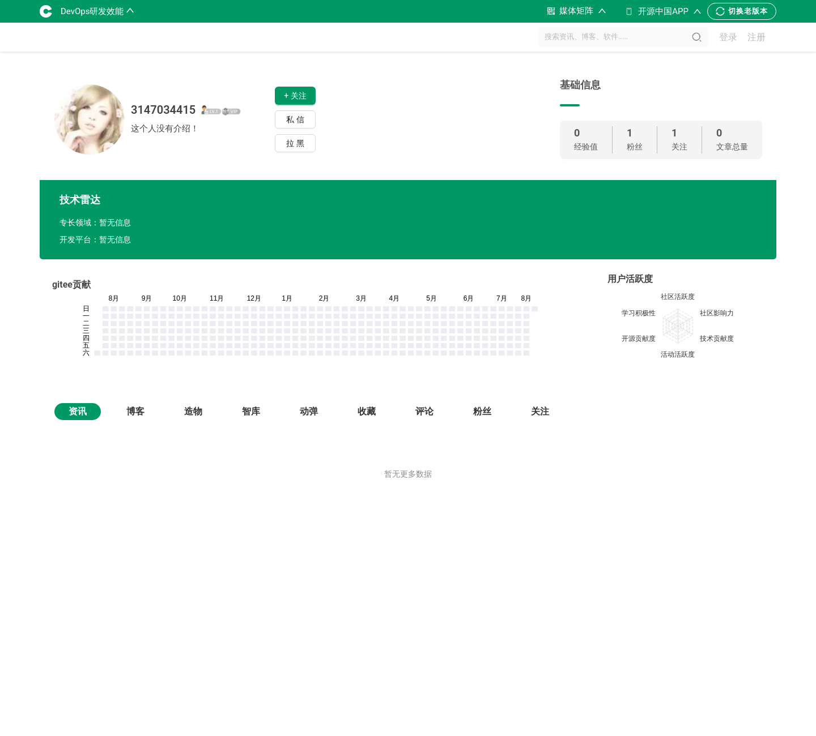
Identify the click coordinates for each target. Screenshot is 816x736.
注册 (756, 37)
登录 (728, 37)
